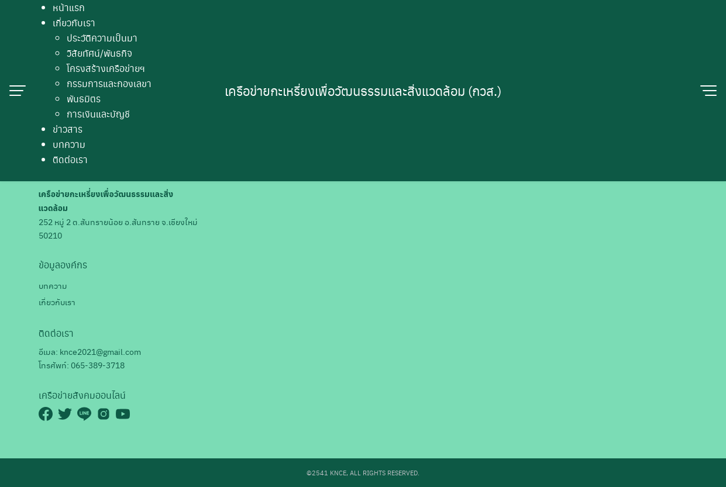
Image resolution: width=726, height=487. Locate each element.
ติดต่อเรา (70, 159)
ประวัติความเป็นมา (102, 37)
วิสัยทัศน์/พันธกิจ (99, 53)
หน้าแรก (69, 7)
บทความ (69, 144)
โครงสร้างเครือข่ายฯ (106, 68)
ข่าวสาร (67, 129)
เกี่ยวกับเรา (74, 22)
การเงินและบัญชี (98, 113)
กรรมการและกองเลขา (109, 83)
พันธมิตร (84, 98)
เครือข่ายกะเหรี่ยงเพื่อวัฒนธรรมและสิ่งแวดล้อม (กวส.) (363, 90)
